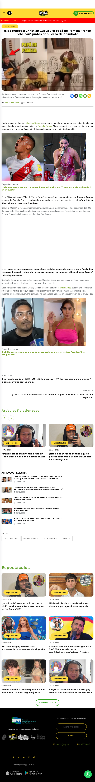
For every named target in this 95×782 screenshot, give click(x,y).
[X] (76, 96)
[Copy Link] (89, 96)
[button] (4, 418)
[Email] (85, 96)
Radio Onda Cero (12, 103)
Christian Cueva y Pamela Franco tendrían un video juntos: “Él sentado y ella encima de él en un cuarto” (46, 188)
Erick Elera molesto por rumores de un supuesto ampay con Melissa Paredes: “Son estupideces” (43, 353)
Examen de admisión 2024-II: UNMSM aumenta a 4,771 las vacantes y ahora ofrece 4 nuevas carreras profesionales (46, 380)
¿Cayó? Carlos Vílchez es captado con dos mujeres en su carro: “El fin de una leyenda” (52, 396)
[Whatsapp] (81, 96)
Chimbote (66, 539)
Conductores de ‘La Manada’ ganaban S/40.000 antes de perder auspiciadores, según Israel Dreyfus (70, 653)
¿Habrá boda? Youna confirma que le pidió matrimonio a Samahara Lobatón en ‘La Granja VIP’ (70, 457)
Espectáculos (9, 26)
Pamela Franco (45, 126)
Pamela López (64, 288)
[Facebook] (72, 96)
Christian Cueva (33, 123)
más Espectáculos (47, 703)
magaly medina (50, 539)
